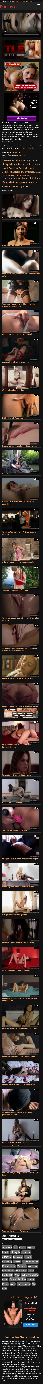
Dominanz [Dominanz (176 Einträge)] (35, 164)
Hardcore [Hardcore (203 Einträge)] (36, 172)
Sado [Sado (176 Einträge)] (34, 182)
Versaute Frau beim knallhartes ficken (16, 970)
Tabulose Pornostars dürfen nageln (15, 590)
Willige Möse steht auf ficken (13, 390)
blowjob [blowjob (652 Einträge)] (6, 164)
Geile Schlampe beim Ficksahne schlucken (18, 562)
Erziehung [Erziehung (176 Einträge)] (13, 168)
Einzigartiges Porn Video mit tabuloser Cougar (20, 859)
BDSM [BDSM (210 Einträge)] (19, 160)
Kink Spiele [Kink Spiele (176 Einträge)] (19, 175)
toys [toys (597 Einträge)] (21, 186)
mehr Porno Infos (8, 141)
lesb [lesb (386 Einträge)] (15, 178)
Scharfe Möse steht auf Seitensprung (16, 218)
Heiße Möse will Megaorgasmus (14, 418)
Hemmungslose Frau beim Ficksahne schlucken (20, 706)
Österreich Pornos (18, 1)
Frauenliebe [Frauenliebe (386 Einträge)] (15, 171)
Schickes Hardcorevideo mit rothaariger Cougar (20, 1028)
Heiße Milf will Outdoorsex (12, 246)
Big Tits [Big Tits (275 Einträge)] (26, 160)
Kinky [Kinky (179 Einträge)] (28, 175)
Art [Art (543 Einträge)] (13, 160)
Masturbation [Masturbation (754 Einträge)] (10, 182)
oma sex (29, 1)
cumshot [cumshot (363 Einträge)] (25, 164)
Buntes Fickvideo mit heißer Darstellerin (17, 678)
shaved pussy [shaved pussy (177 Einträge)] (8, 186)
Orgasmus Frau (19, 155)
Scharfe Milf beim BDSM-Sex (13, 803)
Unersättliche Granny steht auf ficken (16, 775)
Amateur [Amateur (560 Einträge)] (7, 160)
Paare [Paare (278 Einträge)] (29, 182)
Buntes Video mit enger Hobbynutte (15, 362)
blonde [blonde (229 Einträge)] (34, 160)
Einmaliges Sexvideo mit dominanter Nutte (18, 1056)
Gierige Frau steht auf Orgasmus (14, 915)
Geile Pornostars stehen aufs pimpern (16, 474)
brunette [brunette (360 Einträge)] (15, 164)
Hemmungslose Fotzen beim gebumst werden (19, 446)
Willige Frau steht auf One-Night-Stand (17, 334)
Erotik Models (16, 153)
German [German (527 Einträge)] (27, 171)
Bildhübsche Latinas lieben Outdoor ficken (18, 942)
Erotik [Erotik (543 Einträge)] (5, 168)
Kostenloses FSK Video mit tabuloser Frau (18, 1084)
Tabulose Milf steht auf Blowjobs (14, 831)
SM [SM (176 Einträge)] (16, 186)
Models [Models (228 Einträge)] (21, 182)
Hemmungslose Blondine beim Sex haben (18, 887)
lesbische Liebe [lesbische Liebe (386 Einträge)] (26, 178)
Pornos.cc (9, 6)
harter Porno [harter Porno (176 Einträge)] (8, 175)
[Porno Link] (21, 49)
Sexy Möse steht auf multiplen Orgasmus (18, 1203)
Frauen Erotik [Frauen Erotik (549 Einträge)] (30, 1261)
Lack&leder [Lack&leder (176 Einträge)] (7, 178)
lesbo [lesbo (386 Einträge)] (38, 178)
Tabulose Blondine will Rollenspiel (15, 1231)
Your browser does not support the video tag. (21, 25)
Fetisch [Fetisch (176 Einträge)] (22, 168)
